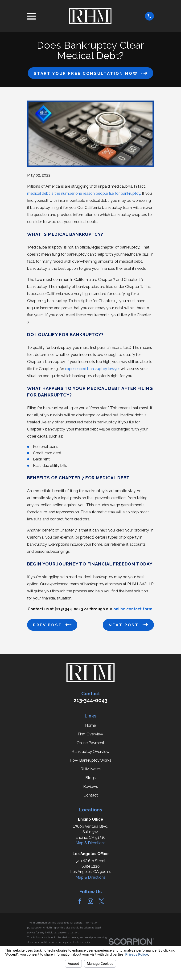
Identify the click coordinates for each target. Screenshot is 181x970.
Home (90, 725)
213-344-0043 (90, 700)
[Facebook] (79, 901)
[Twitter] (101, 901)
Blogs (90, 777)
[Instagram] (90, 901)
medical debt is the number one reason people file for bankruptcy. (84, 193)
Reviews (90, 786)
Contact (90, 795)
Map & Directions (91, 842)
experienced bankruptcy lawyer (92, 368)
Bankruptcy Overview (91, 751)
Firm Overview (90, 734)
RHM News (91, 769)
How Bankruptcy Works (90, 760)
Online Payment (90, 742)
